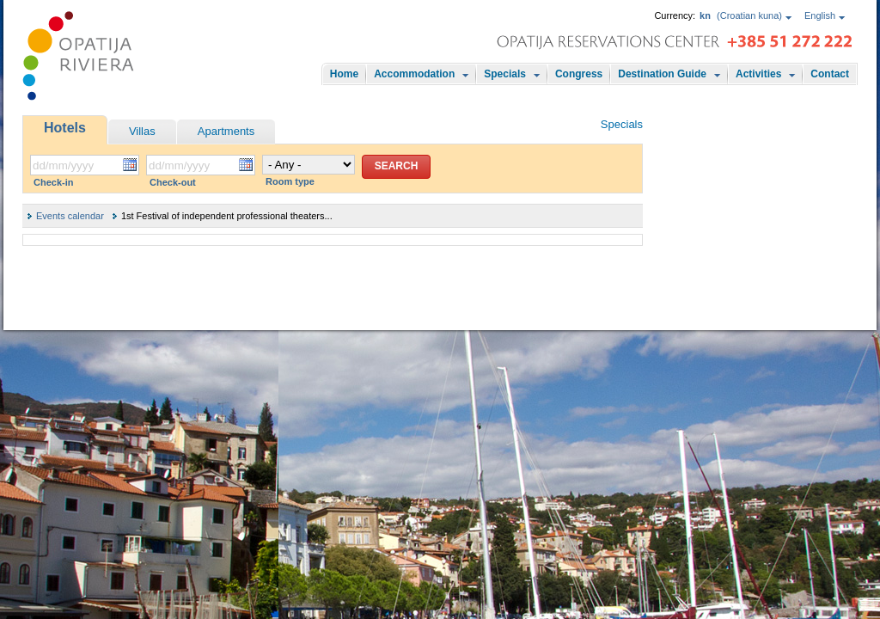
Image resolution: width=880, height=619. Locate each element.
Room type (290, 181)
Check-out (173, 182)
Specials (505, 74)
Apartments (226, 131)
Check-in (53, 182)
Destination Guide (662, 74)
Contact (829, 74)
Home (344, 74)
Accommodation (414, 74)
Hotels (65, 127)
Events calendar (70, 216)
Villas (142, 131)
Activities (758, 74)
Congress (578, 74)
